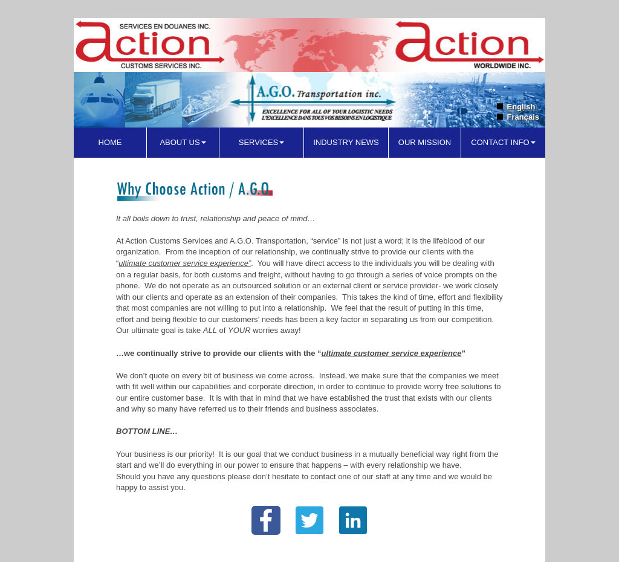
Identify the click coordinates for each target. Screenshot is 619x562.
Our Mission (424, 142)
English (521, 106)
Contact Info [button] (503, 142)
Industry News (346, 142)
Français (523, 116)
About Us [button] (183, 142)
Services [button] (262, 142)
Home (110, 142)
